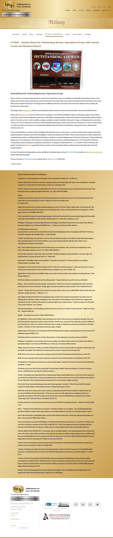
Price (88, 10)
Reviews (96, 10)
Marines (39, 34)
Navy (31, 34)
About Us (106, 10)
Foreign (87, 34)
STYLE (75, 142)
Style (81, 10)
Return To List (16, 163)
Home (67, 10)
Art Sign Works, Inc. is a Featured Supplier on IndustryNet (56, 507)
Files (104, 7)
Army (68, 34)
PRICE (29, 145)
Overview (15, 34)
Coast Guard (77, 34)
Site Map (13, 525)
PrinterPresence (23, 527)
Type (74, 10)
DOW (24, 34)
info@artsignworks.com (94, 152)
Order (109, 7)
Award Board (27, 110)
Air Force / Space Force (54, 34)
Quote (99, 7)
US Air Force (24, 115)
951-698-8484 (15, 513)
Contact (93, 7)
